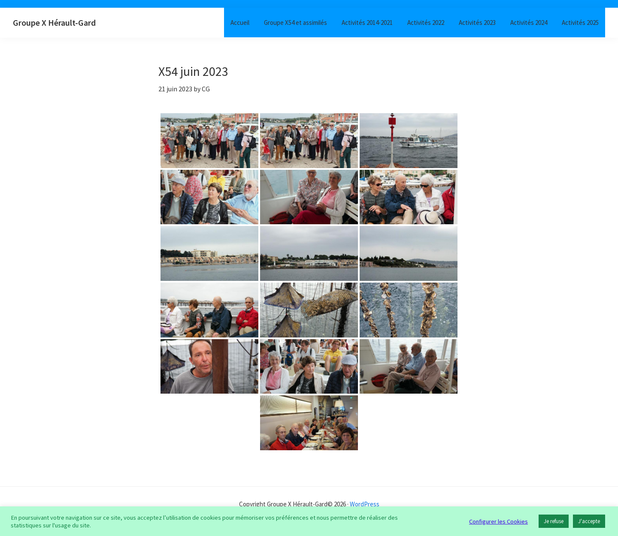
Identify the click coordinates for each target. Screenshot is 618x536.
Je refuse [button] (553, 521)
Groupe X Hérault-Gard (54, 22)
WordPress (364, 504)
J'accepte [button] (589, 521)
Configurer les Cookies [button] (498, 521)
